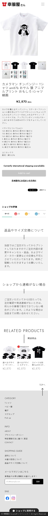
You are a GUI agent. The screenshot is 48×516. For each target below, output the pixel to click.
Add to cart (24, 173)
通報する (42, 190)
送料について (10, 455)
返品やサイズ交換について (16, 463)
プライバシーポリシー (14, 435)
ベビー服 (8, 406)
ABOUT (8, 431)
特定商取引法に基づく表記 (16, 438)
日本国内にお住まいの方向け (24, 180)
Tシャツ (8, 403)
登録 (38, 481)
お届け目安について (13, 459)
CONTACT (9, 442)
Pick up (8, 418)
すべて (7, 214)
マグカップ (9, 414)
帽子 (7, 410)
